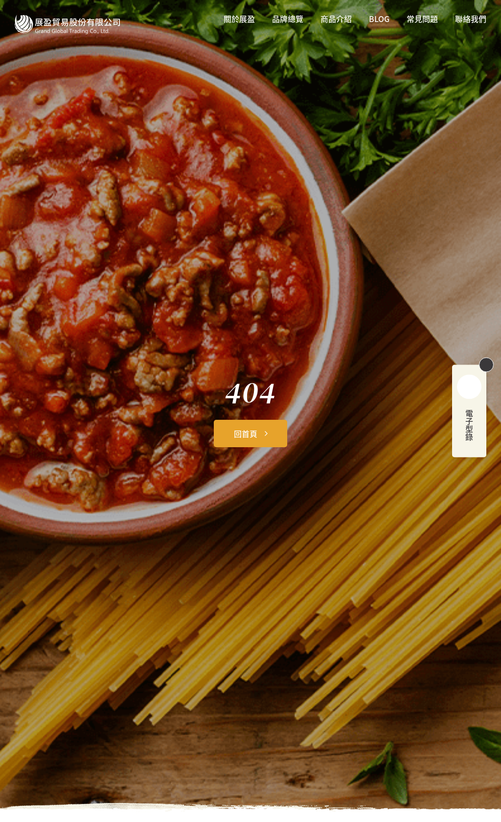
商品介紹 (336, 19)
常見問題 (422, 19)
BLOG (379, 19)
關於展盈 (239, 19)
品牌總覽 (287, 19)
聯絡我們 (470, 19)
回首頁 (245, 433)
